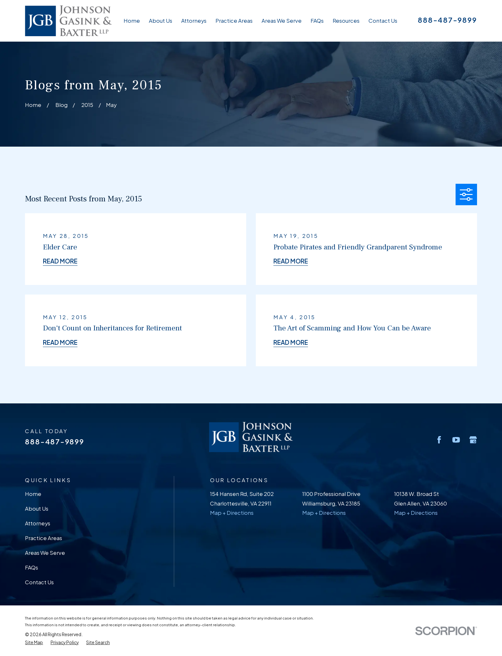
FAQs (31, 567)
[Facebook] (439, 439)
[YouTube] (456, 439)
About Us (36, 508)
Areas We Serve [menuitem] (282, 20)
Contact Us (39, 582)
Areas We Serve (45, 552)
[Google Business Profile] (473, 439)
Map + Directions (232, 512)
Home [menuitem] (132, 20)
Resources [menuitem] (346, 20)
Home (33, 493)
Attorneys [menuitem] (193, 20)
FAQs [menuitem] (317, 20)
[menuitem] (34, 642)
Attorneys (37, 523)
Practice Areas (43, 538)
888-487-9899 (447, 19)
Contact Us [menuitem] (382, 20)
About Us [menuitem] (160, 20)
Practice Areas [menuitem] (234, 20)
